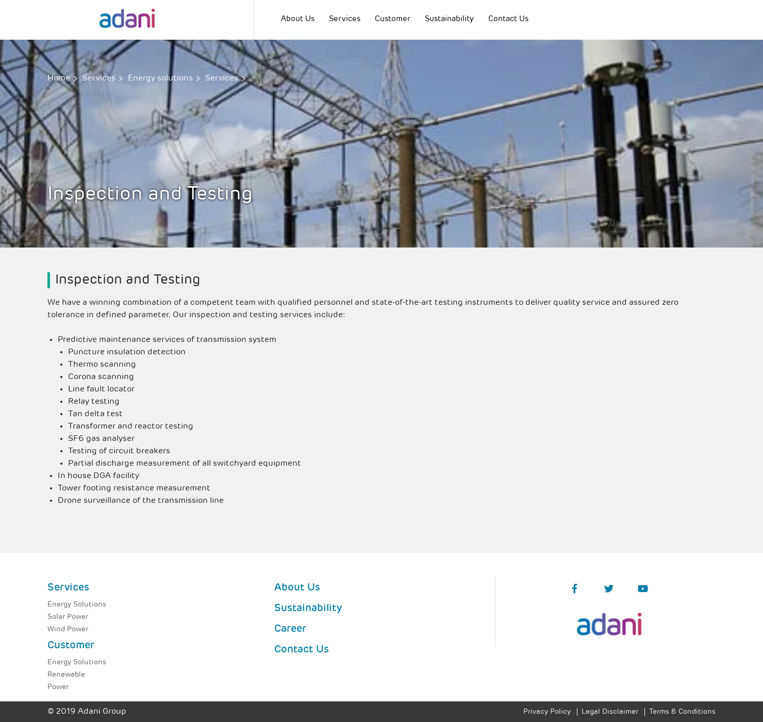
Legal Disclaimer (610, 712)
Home (58, 78)
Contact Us (508, 19)
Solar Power (67, 617)
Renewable (66, 675)
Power (58, 687)
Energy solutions (160, 78)
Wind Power (67, 629)
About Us (297, 19)
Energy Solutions (76, 605)
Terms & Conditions (682, 712)
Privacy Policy (547, 712)
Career (290, 629)
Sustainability (449, 19)
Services (344, 19)
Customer (392, 19)
